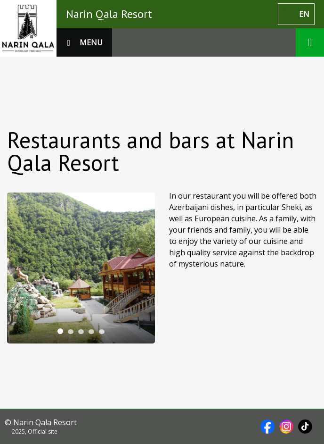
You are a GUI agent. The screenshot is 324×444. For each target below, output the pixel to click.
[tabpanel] (81, 268)
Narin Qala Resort (109, 14)
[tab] (60, 331)
